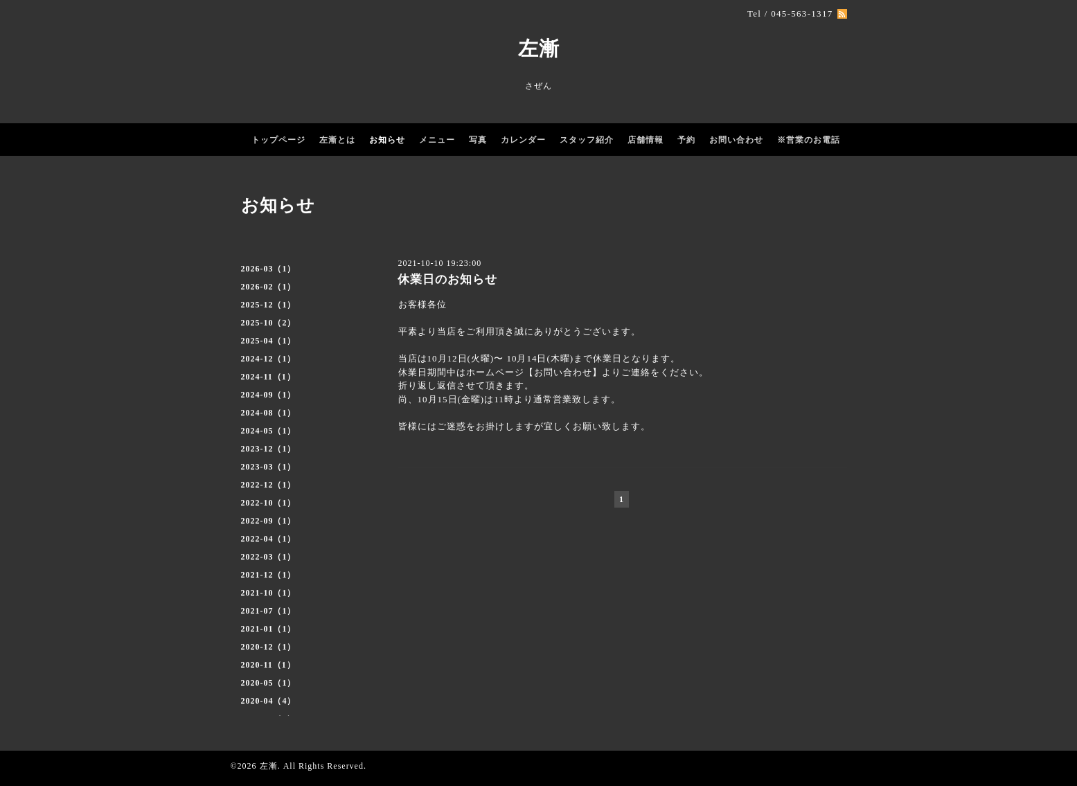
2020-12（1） (268, 647)
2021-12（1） (268, 575)
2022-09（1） (268, 521)
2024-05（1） (268, 431)
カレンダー (523, 140)
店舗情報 (645, 140)
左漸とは (337, 140)
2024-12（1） (268, 359)
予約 (686, 140)
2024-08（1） (268, 413)
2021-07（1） (268, 611)
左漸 (539, 48)
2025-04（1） (268, 341)
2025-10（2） (268, 323)
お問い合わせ (736, 140)
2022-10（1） (268, 503)
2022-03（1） (268, 557)
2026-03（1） (268, 269)
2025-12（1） (268, 305)
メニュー (437, 140)
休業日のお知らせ (447, 279)
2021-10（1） (268, 593)
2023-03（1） (268, 467)
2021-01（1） (268, 629)
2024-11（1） (268, 377)
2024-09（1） (268, 395)
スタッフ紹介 (587, 140)
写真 (478, 140)
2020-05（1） (268, 683)
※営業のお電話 (808, 140)
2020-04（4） (268, 701)
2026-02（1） (268, 287)
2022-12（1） (268, 485)
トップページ (278, 140)
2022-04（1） (268, 539)
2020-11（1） (268, 665)
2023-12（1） (268, 449)
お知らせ (387, 140)
